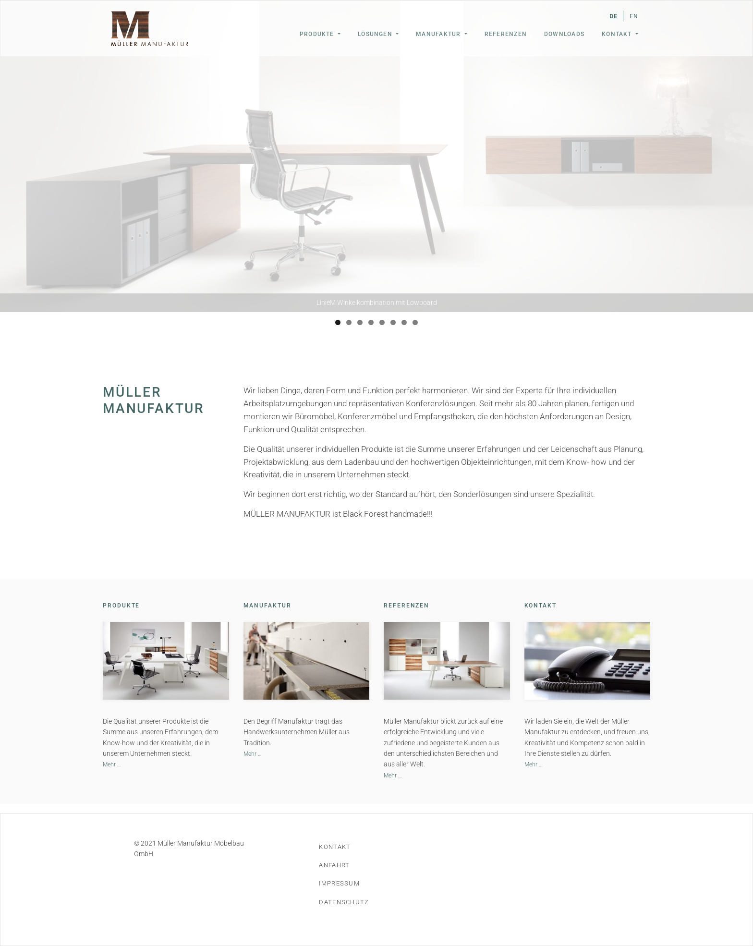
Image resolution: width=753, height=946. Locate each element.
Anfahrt (334, 865)
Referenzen (506, 34)
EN (634, 16)
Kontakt (618, 34)
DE (613, 16)
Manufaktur (439, 34)
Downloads (564, 34)
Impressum (339, 883)
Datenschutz (344, 902)
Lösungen (376, 34)
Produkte (318, 34)
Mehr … (112, 764)
